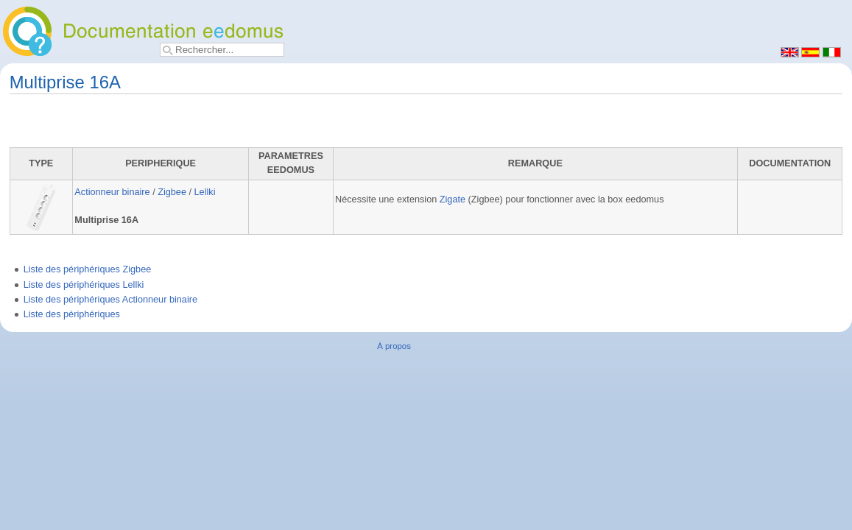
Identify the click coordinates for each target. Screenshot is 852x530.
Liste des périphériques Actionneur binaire (110, 299)
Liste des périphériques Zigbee (88, 269)
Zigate (452, 199)
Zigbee (172, 192)
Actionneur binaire (111, 192)
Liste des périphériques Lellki (84, 285)
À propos (394, 346)
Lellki (205, 192)
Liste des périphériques (72, 314)
